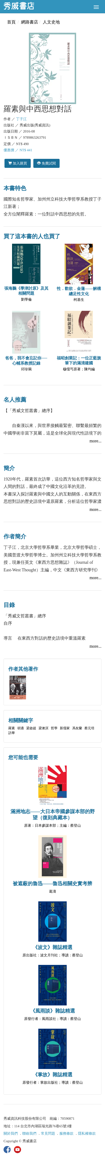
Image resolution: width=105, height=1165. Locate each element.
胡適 (20, 728)
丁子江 (21, 119)
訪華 (11, 733)
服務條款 (66, 1133)
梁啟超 (31, 728)
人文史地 (51, 22)
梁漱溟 (43, 728)
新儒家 (65, 728)
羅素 (11, 728)
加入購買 (17, 163)
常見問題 (48, 1133)
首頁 (11, 22)
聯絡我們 (29, 1133)
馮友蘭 (77, 728)
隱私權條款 (87, 1133)
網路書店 (29, 22)
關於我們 (11, 1133)
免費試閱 (46, 163)
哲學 (54, 728)
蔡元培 (89, 728)
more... (95, 441)
